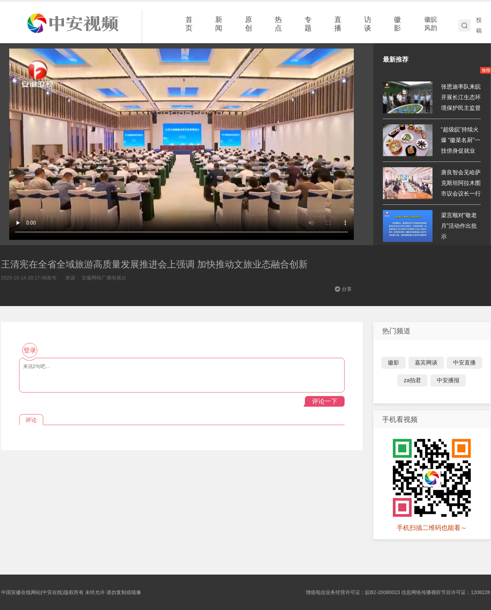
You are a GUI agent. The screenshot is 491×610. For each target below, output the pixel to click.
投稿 (479, 25)
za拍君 (412, 380)
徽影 (397, 24)
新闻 (218, 24)
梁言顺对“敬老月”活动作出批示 (459, 225)
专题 (308, 24)
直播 (337, 24)
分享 (347, 289)
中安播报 (448, 380)
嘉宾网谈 (426, 363)
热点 (278, 24)
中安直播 (464, 363)
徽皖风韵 (430, 24)
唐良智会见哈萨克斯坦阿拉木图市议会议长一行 (461, 183)
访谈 (367, 24)
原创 (248, 24)
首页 (189, 24)
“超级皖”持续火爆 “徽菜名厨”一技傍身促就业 (460, 140)
